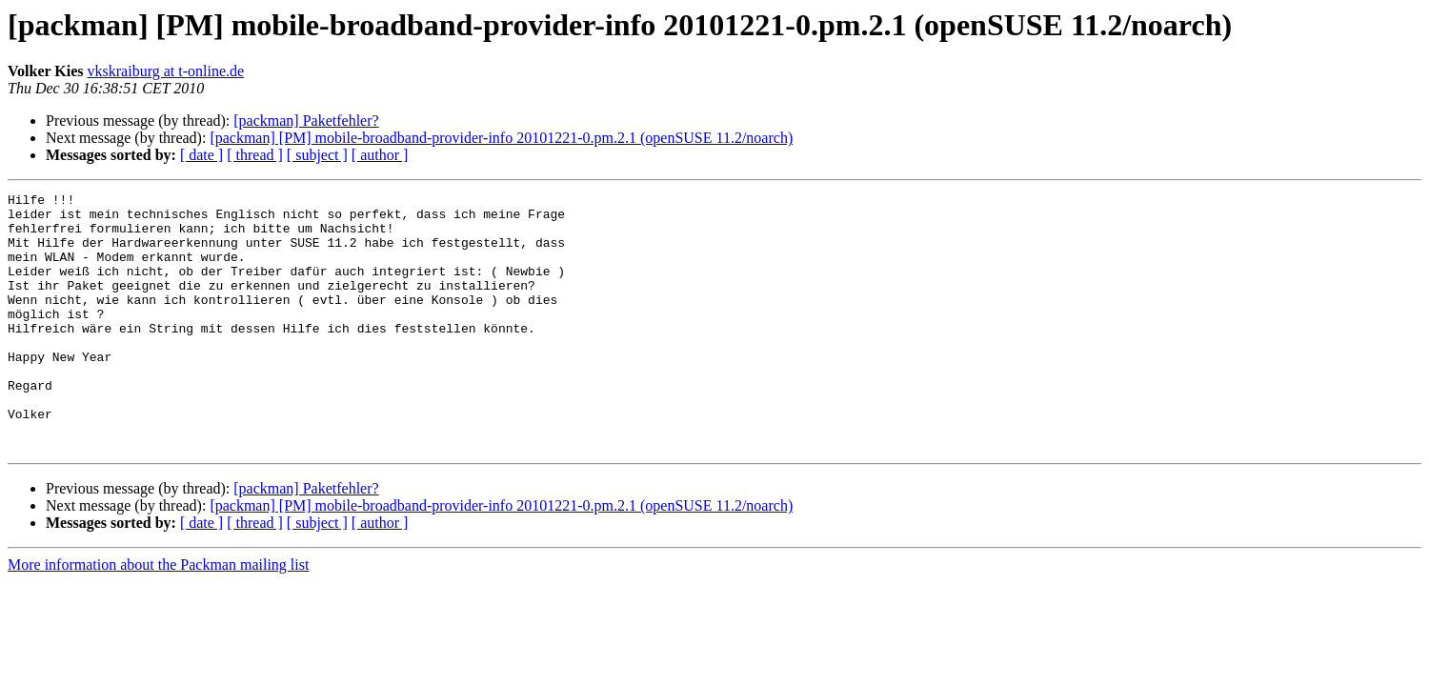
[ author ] (380, 155)
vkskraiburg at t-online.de (166, 71)
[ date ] (201, 155)
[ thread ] (255, 155)
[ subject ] (317, 155)
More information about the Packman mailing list (158, 616)
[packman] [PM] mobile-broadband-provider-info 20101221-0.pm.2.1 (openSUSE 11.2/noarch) (501, 138)
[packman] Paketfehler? (305, 120)
